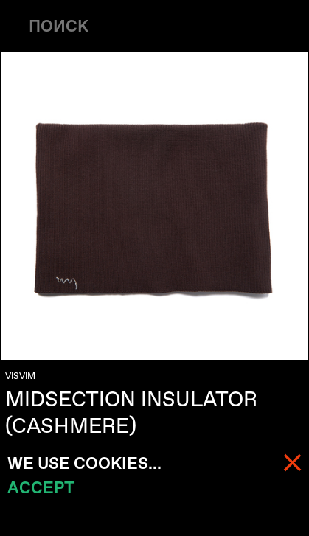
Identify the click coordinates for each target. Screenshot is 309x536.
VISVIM (20, 376)
